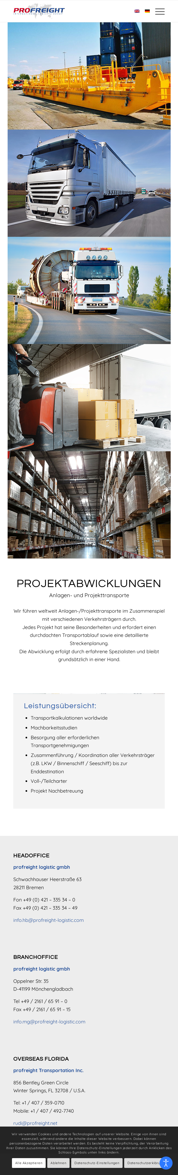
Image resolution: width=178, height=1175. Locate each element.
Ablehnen (58, 1163)
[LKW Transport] (89, 183)
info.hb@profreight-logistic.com (48, 920)
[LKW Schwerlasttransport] (89, 290)
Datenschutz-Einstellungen (96, 1163)
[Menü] (157, 11)
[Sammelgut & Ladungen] (89, 397)
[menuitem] (157, 11)
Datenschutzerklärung (145, 1163)
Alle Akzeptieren (29, 1163)
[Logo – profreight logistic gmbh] (73, 11)
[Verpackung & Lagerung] (89, 505)
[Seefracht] (89, 76)
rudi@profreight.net (35, 1123)
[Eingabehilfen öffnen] (166, 1163)
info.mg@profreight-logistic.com (49, 1021)
